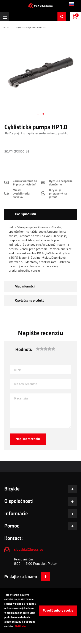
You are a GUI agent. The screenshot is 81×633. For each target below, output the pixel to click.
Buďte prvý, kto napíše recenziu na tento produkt (36, 133)
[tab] (40, 214)
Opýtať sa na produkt (29, 301)
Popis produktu (25, 214)
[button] (73, 4)
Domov (5, 27)
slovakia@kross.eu (29, 549)
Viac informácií (25, 286)
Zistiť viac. (21, 626)
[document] (40, 611)
